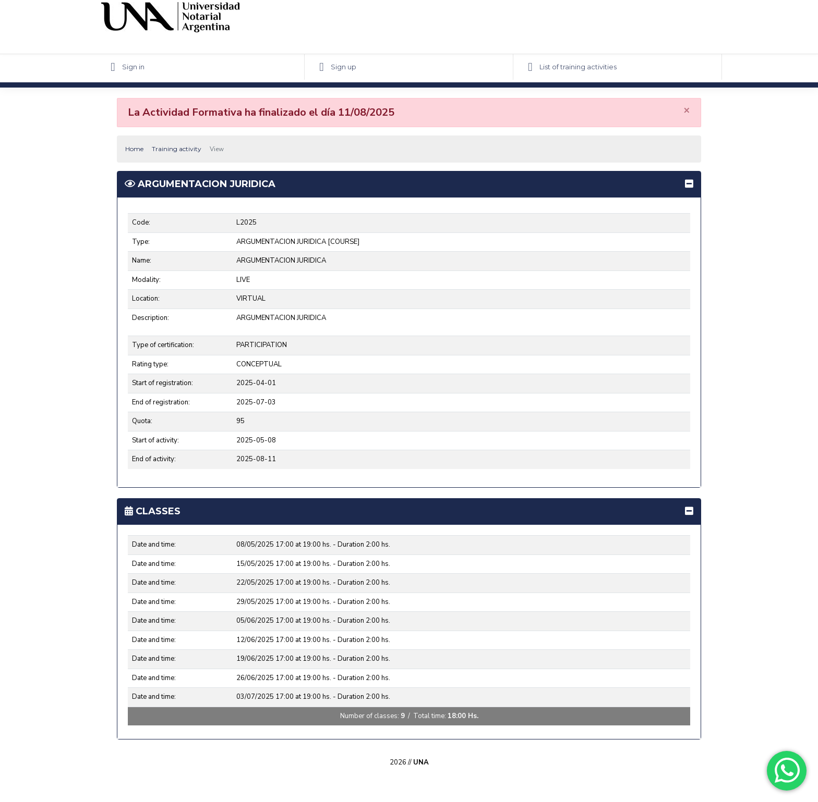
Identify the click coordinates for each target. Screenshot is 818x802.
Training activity (176, 149)
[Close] (687, 110)
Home (134, 149)
